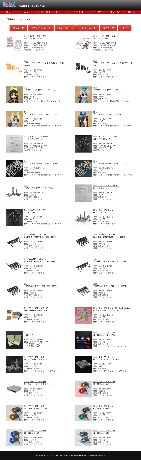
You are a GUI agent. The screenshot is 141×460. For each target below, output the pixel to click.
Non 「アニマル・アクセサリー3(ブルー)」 (109, 113)
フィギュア (18, 28)
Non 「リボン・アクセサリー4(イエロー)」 (40, 88)
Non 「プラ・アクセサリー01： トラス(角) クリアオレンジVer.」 (44, 62)
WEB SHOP (79, 12)
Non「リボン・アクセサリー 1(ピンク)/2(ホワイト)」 (36, 37)
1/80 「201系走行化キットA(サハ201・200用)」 (110, 260)
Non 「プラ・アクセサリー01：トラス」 (39, 186)
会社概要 (97, 12)
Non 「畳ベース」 (29, 333)
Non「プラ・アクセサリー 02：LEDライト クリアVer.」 (105, 333)
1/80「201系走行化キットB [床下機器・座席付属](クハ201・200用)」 (41, 260)
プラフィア (108, 28)
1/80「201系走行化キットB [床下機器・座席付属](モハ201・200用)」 (110, 235)
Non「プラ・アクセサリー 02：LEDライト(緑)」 (104, 407)
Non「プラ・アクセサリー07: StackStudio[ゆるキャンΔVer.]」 (37, 309)
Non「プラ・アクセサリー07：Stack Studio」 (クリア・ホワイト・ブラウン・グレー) (112, 309)
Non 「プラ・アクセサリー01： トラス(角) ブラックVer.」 (112, 62)
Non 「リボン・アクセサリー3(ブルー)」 (108, 88)
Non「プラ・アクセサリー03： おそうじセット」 (106, 186)
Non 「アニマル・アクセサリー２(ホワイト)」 (41, 162)
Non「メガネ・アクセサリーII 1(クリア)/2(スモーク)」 (105, 37)
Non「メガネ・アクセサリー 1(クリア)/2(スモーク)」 (105, 137)
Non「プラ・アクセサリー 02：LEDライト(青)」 (35, 431)
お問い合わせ (132, 12)
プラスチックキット (41, 28)
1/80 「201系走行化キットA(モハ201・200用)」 (41, 285)
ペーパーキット (88, 28)
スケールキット (65, 28)
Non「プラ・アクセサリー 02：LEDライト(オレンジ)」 (36, 407)
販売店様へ (61, 12)
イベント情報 (44, 12)
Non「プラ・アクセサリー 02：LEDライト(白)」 (104, 431)
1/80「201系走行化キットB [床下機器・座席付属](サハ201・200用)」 (41, 235)
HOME (9, 12)
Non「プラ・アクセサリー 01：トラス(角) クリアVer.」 (35, 358)
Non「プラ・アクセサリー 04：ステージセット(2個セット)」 (38, 383)
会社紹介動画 (114, 12)
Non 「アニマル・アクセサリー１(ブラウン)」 (110, 162)
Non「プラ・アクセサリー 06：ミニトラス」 (104, 211)
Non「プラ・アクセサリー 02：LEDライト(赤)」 (104, 383)
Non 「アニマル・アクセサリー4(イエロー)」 (41, 113)
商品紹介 (26, 12)
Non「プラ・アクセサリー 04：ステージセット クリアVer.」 (107, 358)
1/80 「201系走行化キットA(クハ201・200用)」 (110, 285)
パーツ (125, 28)
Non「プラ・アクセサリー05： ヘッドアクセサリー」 (37, 137)
